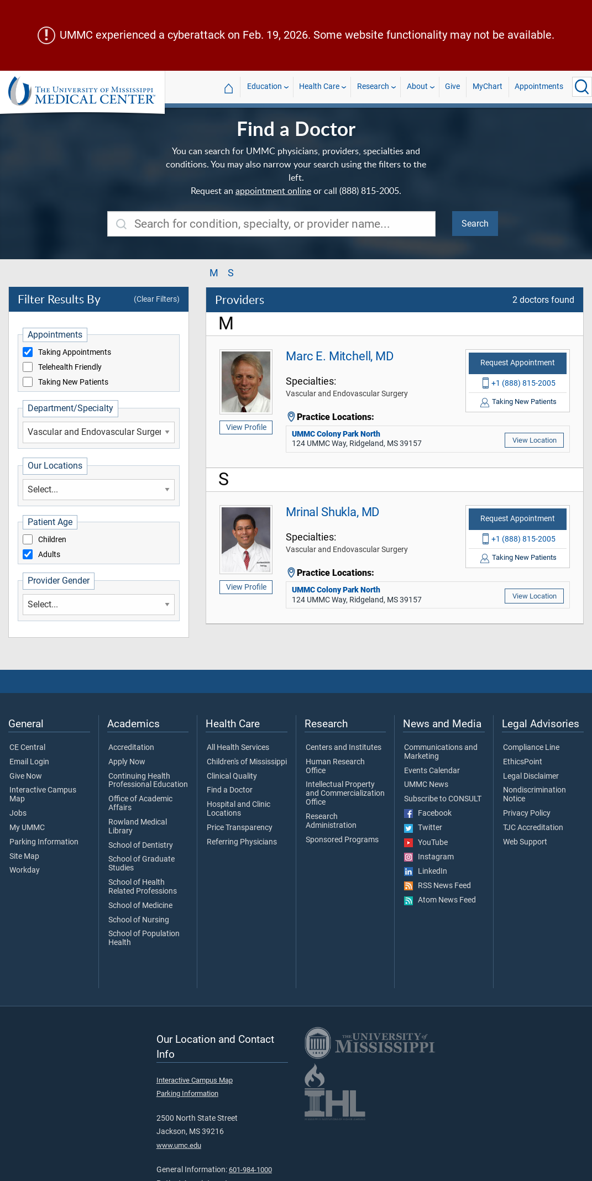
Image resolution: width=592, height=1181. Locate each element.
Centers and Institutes (343, 747)
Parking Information (43, 842)
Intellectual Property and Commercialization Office (345, 793)
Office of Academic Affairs (140, 803)
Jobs (18, 813)
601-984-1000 (250, 1170)
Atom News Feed (440, 900)
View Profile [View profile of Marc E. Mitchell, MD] (246, 427)
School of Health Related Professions (142, 887)
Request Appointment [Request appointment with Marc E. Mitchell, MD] (517, 363)
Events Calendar (432, 771)
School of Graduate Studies (141, 864)
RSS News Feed (437, 885)
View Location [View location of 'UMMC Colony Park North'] (534, 440)
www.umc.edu (178, 1145)
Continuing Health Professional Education (148, 781)
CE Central (27, 747)
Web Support (525, 842)
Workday (24, 870)
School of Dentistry (140, 845)
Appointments (539, 86)
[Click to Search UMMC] (582, 87)
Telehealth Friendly (70, 367)
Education (264, 86)
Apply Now (126, 762)
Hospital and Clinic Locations (238, 809)
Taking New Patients (73, 382)
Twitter (423, 827)
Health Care (319, 86)
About (417, 86)
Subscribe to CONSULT (442, 799)
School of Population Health (144, 938)
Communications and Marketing (441, 752)
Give (452, 86)
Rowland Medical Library (137, 827)
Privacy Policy (527, 813)
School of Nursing (138, 920)
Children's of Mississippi (247, 762)
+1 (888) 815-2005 (523, 383)
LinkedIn (425, 871)
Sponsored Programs (342, 840)
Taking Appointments (74, 352)
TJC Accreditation (533, 827)
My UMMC (27, 827)
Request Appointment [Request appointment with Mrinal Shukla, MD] (517, 518)
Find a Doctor (230, 790)
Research (373, 86)
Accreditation (131, 747)
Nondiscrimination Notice (534, 795)
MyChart (487, 86)
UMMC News (426, 784)
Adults (49, 554)
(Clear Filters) (157, 299)
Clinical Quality (232, 776)
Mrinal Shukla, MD (332, 511)
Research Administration (331, 821)
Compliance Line (531, 747)
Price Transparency (240, 827)
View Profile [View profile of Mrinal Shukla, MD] (246, 586)
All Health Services (238, 747)
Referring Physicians (242, 842)
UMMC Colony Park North (336, 434)
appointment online (273, 191)
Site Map (24, 856)
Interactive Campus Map (42, 795)
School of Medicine (140, 905)
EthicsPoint (522, 762)
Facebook (428, 813)
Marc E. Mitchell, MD (340, 356)
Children (52, 540)
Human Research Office (335, 766)
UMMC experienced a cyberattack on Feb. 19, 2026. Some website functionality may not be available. (307, 35)
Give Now (25, 776)
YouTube (426, 842)
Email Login (29, 762)
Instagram (429, 857)
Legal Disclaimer (531, 776)
